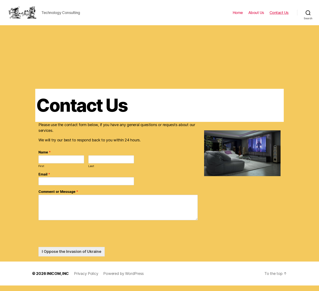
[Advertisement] (159, 62)
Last (91, 171)
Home (238, 15)
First (41, 171)
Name (44, 158)
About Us (256, 15)
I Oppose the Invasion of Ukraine (71, 257)
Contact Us (279, 15)
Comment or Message (58, 197)
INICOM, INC (58, 279)
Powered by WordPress (123, 279)
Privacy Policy (86, 279)
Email (44, 180)
